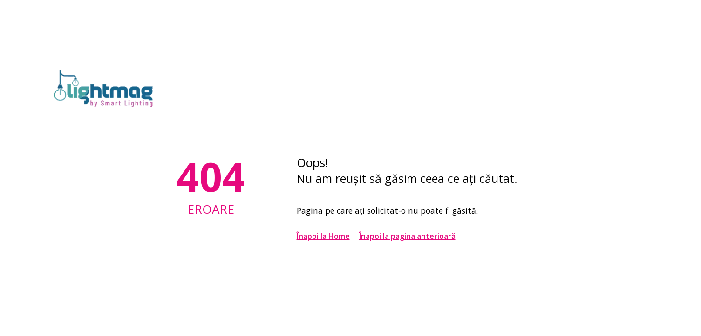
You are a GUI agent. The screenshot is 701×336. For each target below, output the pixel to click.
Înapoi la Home (323, 236)
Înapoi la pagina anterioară (407, 236)
